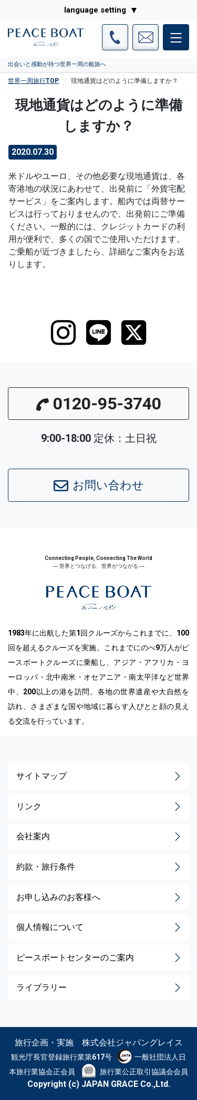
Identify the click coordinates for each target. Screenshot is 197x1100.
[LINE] (98, 332)
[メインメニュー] (176, 37)
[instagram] (63, 333)
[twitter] (133, 333)
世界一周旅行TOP (33, 80)
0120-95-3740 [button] (98, 404)
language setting (95, 10)
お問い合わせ (99, 486)
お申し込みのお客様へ (99, 897)
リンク (99, 806)
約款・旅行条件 (99, 867)
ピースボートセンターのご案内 (99, 958)
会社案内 (99, 836)
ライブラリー (99, 987)
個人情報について (99, 927)
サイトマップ (99, 776)
